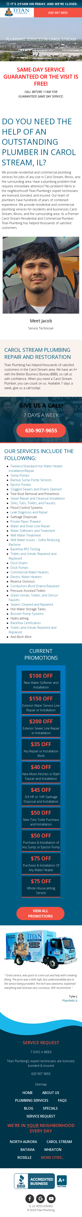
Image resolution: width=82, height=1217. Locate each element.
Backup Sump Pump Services (31, 480)
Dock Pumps (19, 567)
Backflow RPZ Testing (25, 549)
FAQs (62, 1100)
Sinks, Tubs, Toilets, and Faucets (33, 503)
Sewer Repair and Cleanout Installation (37, 498)
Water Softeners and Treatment (32, 531)
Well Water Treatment (25, 535)
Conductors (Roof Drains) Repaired (34, 586)
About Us (50, 1093)
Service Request (40, 1116)
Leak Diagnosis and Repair (29, 512)
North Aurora (23, 1142)
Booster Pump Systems (27, 614)
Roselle (24, 1157)
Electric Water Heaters (26, 577)
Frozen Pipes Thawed (25, 521)
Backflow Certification (25, 623)
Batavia (28, 1150)
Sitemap (41, 1084)
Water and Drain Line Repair (30, 526)
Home (28, 1093)
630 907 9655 (58, 13)
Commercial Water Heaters (29, 572)
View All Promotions (40, 913)
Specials (50, 1108)
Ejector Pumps (20, 484)
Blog (28, 1108)
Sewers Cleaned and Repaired (31, 604)
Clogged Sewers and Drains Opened (35, 489)
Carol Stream (59, 1142)
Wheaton (52, 1150)
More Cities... (52, 1157)
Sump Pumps (20, 475)
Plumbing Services (31, 1100)
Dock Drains (19, 563)
